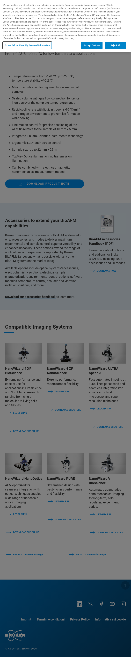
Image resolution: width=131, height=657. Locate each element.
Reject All (115, 45)
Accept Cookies (92, 45)
